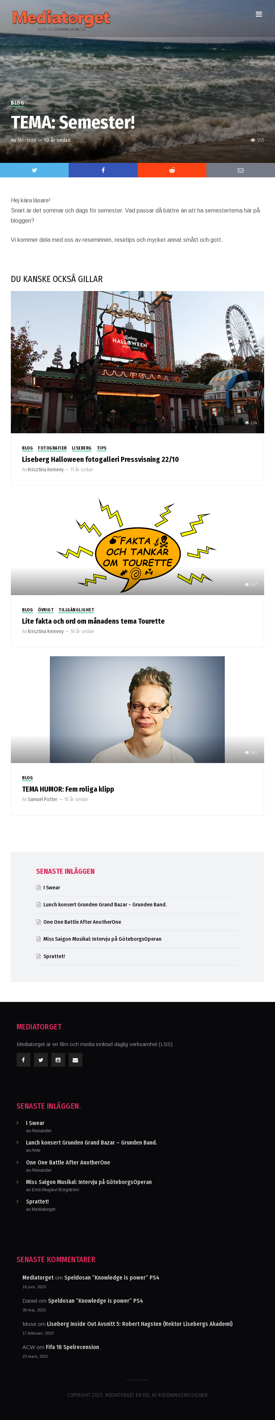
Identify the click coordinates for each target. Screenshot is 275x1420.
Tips (102, 448)
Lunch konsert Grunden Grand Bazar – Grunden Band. (106, 904)
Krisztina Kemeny (46, 470)
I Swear (51, 887)
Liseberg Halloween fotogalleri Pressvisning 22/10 (100, 459)
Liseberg (82, 448)
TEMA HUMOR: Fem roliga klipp (68, 789)
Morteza (27, 140)
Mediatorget (37, 1277)
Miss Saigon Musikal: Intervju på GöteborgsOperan (102, 939)
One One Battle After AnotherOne (82, 922)
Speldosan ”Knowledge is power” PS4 (111, 1277)
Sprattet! (54, 956)
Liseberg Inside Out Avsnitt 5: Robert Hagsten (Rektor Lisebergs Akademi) (140, 1323)
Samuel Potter (42, 799)
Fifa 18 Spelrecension (72, 1347)
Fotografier (52, 448)
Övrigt (45, 609)
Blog (17, 103)
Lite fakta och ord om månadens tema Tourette (93, 621)
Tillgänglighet (76, 609)
